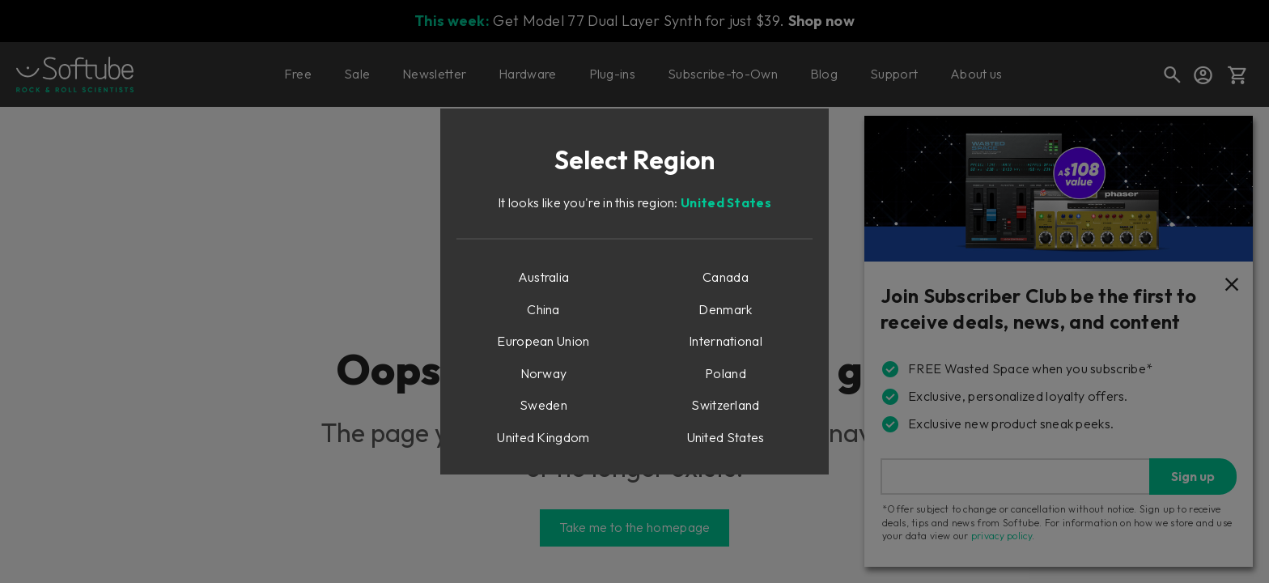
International (725, 341)
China (543, 309)
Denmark (725, 309)
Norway (543, 373)
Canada (725, 277)
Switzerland (725, 405)
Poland (725, 373)
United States (726, 202)
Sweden (543, 405)
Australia (544, 277)
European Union (543, 341)
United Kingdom (543, 437)
